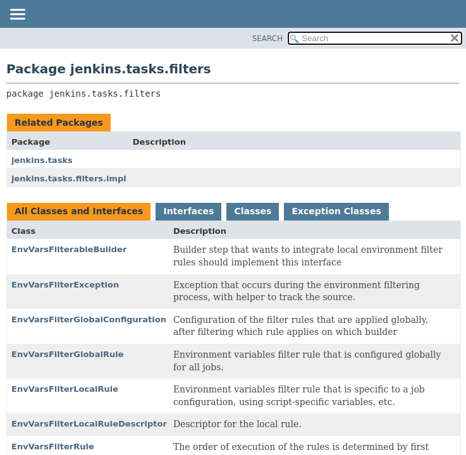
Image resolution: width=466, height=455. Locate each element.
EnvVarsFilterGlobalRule (67, 354)
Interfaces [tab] (188, 211)
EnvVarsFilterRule (52, 446)
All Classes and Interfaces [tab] (79, 211)
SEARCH (267, 38)
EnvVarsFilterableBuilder (68, 249)
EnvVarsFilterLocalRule (64, 389)
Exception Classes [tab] (336, 211)
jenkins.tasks (42, 160)
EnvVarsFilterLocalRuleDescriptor (89, 423)
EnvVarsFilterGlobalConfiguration (88, 319)
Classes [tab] (252, 211)
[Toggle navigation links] (17, 15)
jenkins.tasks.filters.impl (68, 178)
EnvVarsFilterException (65, 284)
